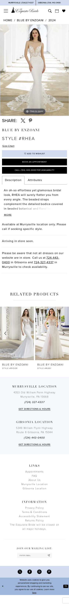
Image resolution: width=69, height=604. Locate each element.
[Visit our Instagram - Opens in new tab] (40, 580)
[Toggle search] (49, 10)
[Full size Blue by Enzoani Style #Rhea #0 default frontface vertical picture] (34, 70)
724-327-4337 (44, 269)
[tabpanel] (34, 70)
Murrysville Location (34, 491)
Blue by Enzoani (30, 20)
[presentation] (17, 340)
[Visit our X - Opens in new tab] (18, 580)
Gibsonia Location (34, 495)
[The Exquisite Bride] (25, 10)
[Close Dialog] (3, 595)
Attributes (35, 186)
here (34, 602)
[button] (6, 10)
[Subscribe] (52, 563)
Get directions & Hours (34, 416)
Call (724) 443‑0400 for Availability (34, 175)
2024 (52, 20)
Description (13, 186)
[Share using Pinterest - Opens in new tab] (30, 120)
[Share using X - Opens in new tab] (23, 120)
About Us (34, 487)
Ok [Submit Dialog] (65, 595)
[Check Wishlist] (63, 10)
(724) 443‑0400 (34, 444)
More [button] (8, 221)
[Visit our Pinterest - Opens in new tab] (50, 580)
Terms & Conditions (34, 519)
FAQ (34, 482)
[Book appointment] (56, 10)
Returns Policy (34, 527)
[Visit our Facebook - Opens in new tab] (29, 580)
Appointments (34, 478)
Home (7, 20)
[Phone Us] (21, 2)
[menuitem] (6, 10)
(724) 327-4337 (34, 409)
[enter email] (34, 563)
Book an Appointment (34, 165)
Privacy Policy (34, 514)
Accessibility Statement (34, 523)
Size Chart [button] (10, 146)
